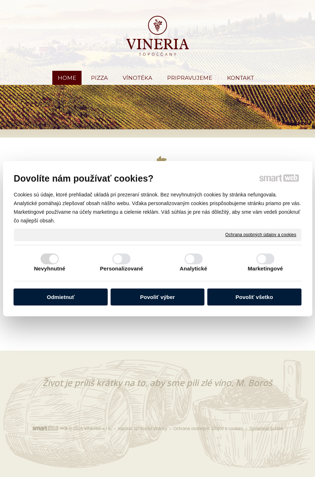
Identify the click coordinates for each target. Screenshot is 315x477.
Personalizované (121, 268)
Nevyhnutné (49, 268)
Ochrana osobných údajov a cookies (260, 234)
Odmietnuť (61, 297)
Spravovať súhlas (266, 428)
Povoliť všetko (254, 297)
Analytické (193, 268)
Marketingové (265, 268)
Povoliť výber (157, 297)
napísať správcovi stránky (142, 428)
